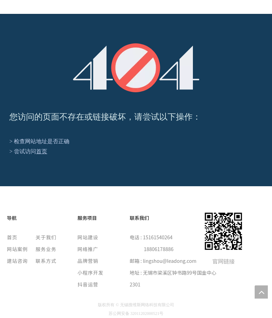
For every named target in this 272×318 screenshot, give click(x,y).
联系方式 (46, 260)
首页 (41, 151)
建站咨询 (17, 260)
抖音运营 (87, 284)
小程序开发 (90, 272)
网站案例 (17, 249)
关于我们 (46, 237)
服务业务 (46, 249)
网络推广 (87, 249)
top (261, 292)
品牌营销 (87, 260)
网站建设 (87, 237)
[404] (136, 67)
